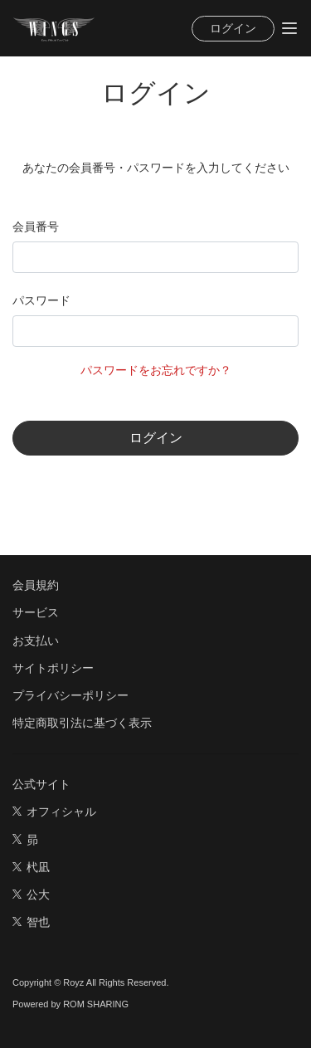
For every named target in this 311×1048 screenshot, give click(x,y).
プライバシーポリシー (70, 695)
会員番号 (35, 226)
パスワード (41, 300)
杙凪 (31, 867)
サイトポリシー (53, 668)
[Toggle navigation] (289, 28)
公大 (31, 894)
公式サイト (41, 784)
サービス (35, 612)
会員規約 (35, 585)
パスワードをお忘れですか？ (155, 370)
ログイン (233, 28)
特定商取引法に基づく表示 (82, 722)
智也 (31, 922)
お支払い (35, 640)
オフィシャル (54, 811)
